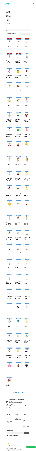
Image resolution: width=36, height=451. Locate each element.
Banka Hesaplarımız (18, 419)
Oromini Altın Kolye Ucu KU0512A (27, 341)
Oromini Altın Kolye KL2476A (18, 297)
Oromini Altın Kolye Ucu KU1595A (18, 179)
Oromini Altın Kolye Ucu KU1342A (9, 208)
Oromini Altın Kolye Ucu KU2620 (9, 61)
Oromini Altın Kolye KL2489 (27, 238)
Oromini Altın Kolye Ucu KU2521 (18, 370)
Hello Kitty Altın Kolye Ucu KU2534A (9, 385)
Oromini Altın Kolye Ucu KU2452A (18, 76)
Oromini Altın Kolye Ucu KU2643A (9, 46)
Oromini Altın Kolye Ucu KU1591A (9, 193)
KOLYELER (8, 9)
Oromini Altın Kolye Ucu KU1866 (18, 135)
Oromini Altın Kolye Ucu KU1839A (9, 149)
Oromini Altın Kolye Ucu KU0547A (27, 356)
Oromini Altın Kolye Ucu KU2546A (27, 61)
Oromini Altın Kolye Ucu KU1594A (27, 179)
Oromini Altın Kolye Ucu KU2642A (18, 46)
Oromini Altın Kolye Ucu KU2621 (27, 46)
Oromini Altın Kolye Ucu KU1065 (9, 326)
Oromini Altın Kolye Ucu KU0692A (18, 208)
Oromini (8, 20)
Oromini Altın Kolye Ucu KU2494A (27, 370)
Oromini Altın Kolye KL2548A (18, 252)
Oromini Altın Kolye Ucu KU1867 (9, 135)
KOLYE (24, 421)
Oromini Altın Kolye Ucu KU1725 (18, 164)
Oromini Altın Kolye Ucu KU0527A (18, 341)
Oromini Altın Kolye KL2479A (27, 282)
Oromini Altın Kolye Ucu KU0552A (27, 208)
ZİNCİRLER (8, 12)
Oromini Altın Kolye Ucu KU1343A (27, 193)
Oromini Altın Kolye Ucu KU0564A (27, 326)
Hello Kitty (8, 19)
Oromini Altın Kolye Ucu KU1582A (18, 311)
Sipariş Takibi (17, 418)
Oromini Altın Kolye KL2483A (18, 282)
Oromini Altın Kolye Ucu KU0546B (9, 223)
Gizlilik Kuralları (8, 448)
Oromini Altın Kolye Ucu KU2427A (9, 90)
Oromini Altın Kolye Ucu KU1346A (18, 193)
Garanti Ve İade (13, 448)
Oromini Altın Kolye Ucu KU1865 (27, 135)
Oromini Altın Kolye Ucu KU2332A (27, 120)
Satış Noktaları (17, 415)
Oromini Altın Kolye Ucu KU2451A (27, 76)
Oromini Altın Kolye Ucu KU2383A (9, 105)
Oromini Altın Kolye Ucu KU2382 (18, 105)
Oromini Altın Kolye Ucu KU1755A (27, 149)
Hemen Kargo (14, 33)
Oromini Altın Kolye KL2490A (27, 267)
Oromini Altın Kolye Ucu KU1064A (18, 326)
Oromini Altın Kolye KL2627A (18, 61)
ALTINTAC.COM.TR (25, 427)
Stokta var (8, 23)
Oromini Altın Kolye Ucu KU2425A (18, 90)
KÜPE (23, 422)
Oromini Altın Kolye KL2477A (9, 297)
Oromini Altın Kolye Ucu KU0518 (9, 238)
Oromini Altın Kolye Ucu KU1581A (27, 311)
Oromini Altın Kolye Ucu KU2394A (27, 90)
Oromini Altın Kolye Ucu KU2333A (18, 120)
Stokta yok (8, 24)
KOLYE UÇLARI (8, 11)
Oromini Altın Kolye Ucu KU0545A (18, 223)
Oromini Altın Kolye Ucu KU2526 (9, 370)
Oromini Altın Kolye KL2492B (18, 267)
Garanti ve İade (9, 420)
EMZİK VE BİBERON (26, 426)
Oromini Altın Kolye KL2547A (9, 267)
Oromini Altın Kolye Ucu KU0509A (9, 356)
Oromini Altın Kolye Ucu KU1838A (18, 149)
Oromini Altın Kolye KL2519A (9, 252)
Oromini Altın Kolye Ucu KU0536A (27, 223)
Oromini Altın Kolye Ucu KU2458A (9, 76)
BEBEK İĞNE (24, 425)
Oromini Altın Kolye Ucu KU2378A (27, 105)
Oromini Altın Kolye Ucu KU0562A (9, 341)
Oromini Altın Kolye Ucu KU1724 (27, 164)
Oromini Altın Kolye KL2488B (9, 282)
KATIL (27, 432)
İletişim (16, 420)
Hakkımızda (8, 416)
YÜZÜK (24, 420)
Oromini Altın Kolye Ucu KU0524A (18, 238)
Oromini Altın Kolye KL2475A (27, 297)
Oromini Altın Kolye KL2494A (27, 252)
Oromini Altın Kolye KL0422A (9, 311)
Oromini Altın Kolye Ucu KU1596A (9, 179)
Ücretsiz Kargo (9, 33)
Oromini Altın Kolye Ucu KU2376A (9, 120)
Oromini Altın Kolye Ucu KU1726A (9, 164)
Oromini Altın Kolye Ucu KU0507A (18, 356)
